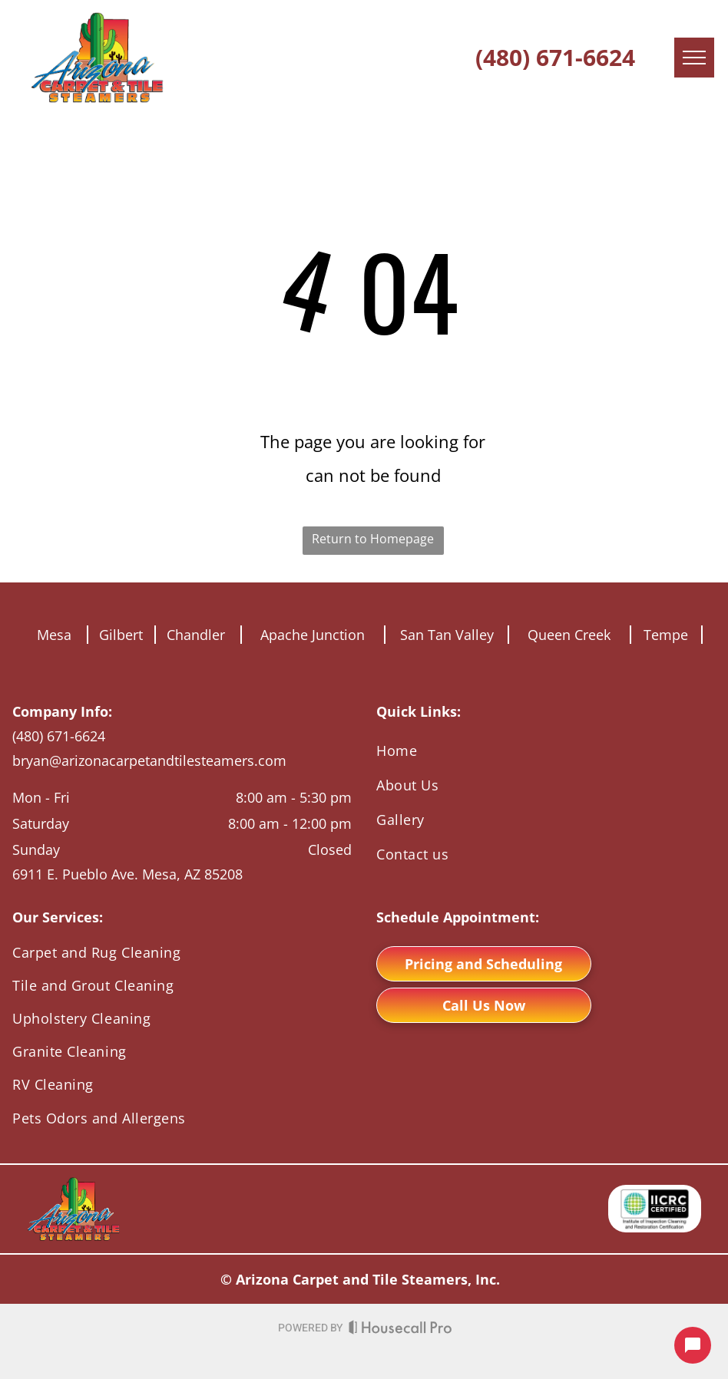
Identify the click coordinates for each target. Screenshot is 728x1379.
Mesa (54, 634)
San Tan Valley (447, 634)
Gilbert (121, 634)
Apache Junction (312, 634)
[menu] (694, 58)
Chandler (196, 634)
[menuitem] (546, 750)
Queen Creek (569, 634)
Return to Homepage (373, 538)
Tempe (666, 634)
